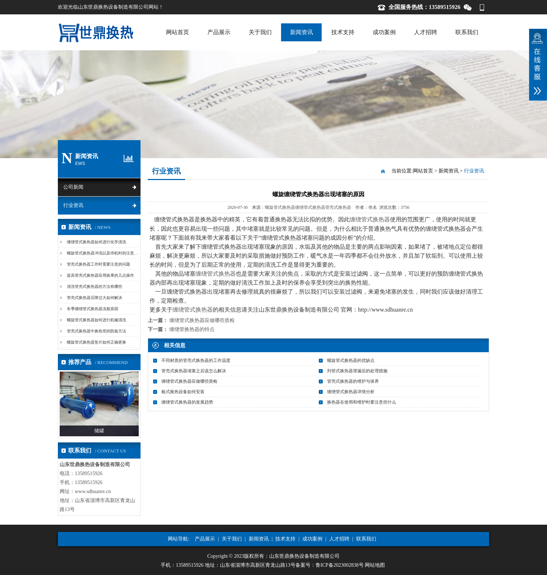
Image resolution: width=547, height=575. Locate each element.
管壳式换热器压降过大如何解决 (94, 297)
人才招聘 (425, 32)
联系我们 (466, 32)
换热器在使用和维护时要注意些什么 (361, 402)
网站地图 (375, 565)
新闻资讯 (301, 32)
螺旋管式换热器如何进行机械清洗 (96, 320)
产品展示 (218, 32)
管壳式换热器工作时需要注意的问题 (98, 264)
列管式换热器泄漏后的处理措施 (357, 370)
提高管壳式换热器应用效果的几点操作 (100, 275)
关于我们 (260, 32)
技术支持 (342, 32)
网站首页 (177, 32)
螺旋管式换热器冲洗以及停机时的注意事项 (104, 253)
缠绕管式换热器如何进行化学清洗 (96, 242)
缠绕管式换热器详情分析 (350, 391)
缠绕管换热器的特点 (192, 329)
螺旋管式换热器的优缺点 (350, 360)
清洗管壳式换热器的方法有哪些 (94, 286)
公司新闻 (73, 187)
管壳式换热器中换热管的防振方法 (96, 331)
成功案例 (384, 32)
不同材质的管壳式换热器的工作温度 (195, 360)
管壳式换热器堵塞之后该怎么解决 (193, 370)
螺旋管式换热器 (280, 207)
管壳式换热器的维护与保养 (353, 381)
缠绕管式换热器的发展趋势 (187, 402)
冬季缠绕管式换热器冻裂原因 (92, 309)
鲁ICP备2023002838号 (340, 565)
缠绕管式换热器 (310, 207)
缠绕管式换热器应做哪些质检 (202, 320)
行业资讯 (73, 205)
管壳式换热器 (338, 207)
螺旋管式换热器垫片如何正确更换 (96, 342)
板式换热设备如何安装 (182, 391)
